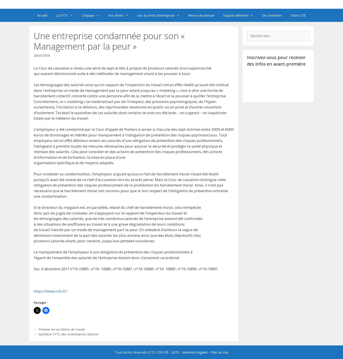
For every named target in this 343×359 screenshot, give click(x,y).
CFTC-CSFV (156, 352)
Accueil (42, 15)
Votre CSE (298, 15)
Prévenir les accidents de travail (61, 329)
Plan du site (219, 352)
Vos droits (120, 15)
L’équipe (93, 15)
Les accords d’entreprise (160, 15)
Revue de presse (201, 15)
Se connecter (272, 15)
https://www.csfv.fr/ (50, 291)
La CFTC (66, 15)
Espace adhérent (240, 15)
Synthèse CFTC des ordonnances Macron (68, 334)
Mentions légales (195, 352)
